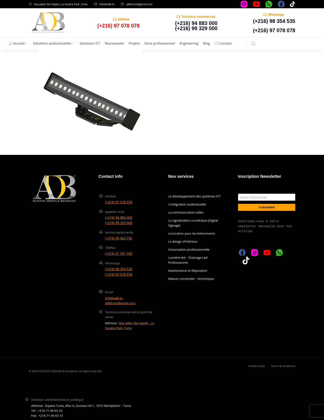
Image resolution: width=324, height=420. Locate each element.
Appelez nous (115, 212)
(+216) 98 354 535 (274, 21)
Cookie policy (256, 366)
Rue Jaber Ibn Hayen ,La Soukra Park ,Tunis (61, 4)
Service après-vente (119, 232)
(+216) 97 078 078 (274, 30)
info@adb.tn (106, 4)
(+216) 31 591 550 (118, 253)
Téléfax (110, 248)
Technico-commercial (198, 16)
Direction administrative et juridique (57, 399)
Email (109, 292)
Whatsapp (276, 14)
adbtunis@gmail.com (139, 4)
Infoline (124, 19)
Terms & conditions (283, 366)
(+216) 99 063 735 (118, 238)
